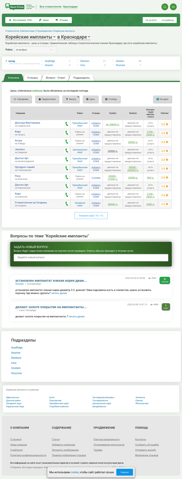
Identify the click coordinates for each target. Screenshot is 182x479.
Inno (82, 65)
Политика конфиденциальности (28, 455)
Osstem (120, 61)
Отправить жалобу (145, 450)
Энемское (140, 397)
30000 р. (113, 204)
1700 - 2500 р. (150, 133)
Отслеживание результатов (109, 444)
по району (168, 20)
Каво (18, 131)
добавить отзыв (95, 124)
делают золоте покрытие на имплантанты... (51, 307)
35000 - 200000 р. (133, 169)
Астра (18, 140)
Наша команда (18, 444)
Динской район (13, 400)
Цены (44, 20)
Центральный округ (80, 150)
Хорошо (125, 472)
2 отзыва (96, 177)
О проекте (15, 439)
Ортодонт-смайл (25, 167)
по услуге (151, 20)
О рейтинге (16, 450)
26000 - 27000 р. (113, 177)
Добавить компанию (63, 444)
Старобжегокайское (58, 406)
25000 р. (113, 151)
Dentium (84, 61)
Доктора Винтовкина (27, 122)
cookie (74, 472)
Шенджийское (99, 406)
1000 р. (150, 204)
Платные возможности (107, 439)
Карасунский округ (15, 406)
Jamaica (20, 149)
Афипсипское (12, 397)
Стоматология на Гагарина (31, 202)
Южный (139, 400)
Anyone (49, 65)
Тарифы (98, 450)
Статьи (56, 439)
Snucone (120, 65)
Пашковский (55, 400)
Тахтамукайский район (103, 397)
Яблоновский (142, 403)
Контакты (140, 439)
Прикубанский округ (79, 124)
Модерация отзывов (146, 455)
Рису (17, 176)
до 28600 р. (113, 124)
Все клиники (20, 20)
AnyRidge (50, 61)
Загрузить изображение (65, 450)
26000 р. (133, 142)
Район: (9, 49)
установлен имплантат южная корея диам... (51, 280)
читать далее (59, 293)
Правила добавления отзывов (69, 455)
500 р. (150, 177)
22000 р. (133, 177)
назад (23, 62)
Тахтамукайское (100, 400)
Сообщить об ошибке (147, 444)
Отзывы (62, 20)
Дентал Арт (22, 158)
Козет (52, 397)
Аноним (19, 284)
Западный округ (80, 204)
